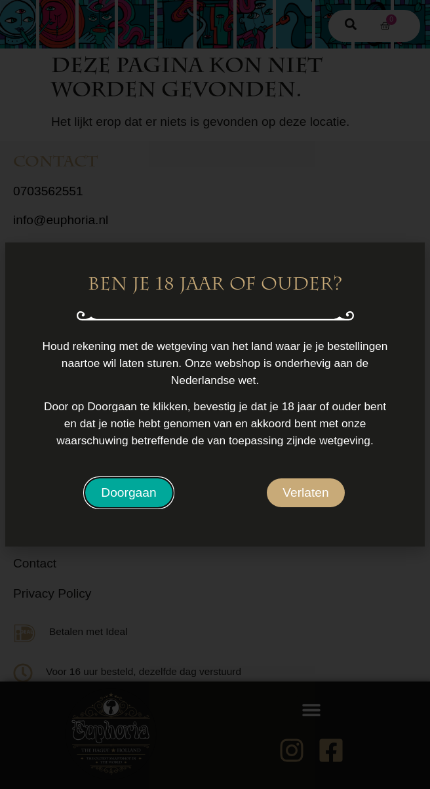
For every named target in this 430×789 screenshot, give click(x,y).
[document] (215, 394)
